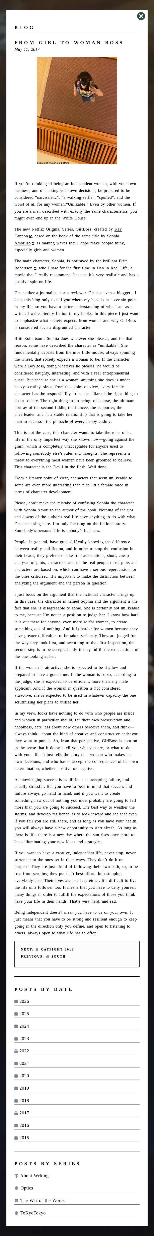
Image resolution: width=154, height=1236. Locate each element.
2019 (21, 1088)
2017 (21, 1112)
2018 (21, 1100)
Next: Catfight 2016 (47, 949)
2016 (21, 1125)
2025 (21, 1013)
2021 (21, 1063)
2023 (21, 1038)
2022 (21, 1050)
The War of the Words (39, 1200)
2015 (21, 1137)
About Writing (31, 1175)
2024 (21, 1026)
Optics (23, 1187)
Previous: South (43, 956)
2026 (21, 1001)
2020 (21, 1075)
